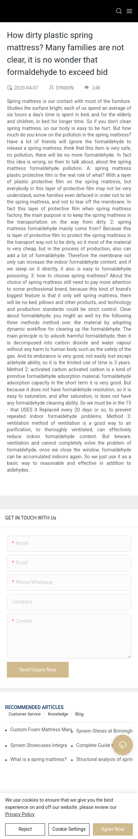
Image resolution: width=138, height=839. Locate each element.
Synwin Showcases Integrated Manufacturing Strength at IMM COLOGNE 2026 (38, 745)
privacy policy (19, 814)
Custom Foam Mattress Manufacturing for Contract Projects (41, 729)
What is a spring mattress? (38, 759)
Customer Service (25, 714)
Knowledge (58, 714)
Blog (79, 714)
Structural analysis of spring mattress (104, 759)
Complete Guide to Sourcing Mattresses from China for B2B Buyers (104, 745)
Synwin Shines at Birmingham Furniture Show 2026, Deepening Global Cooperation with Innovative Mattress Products (104, 731)
